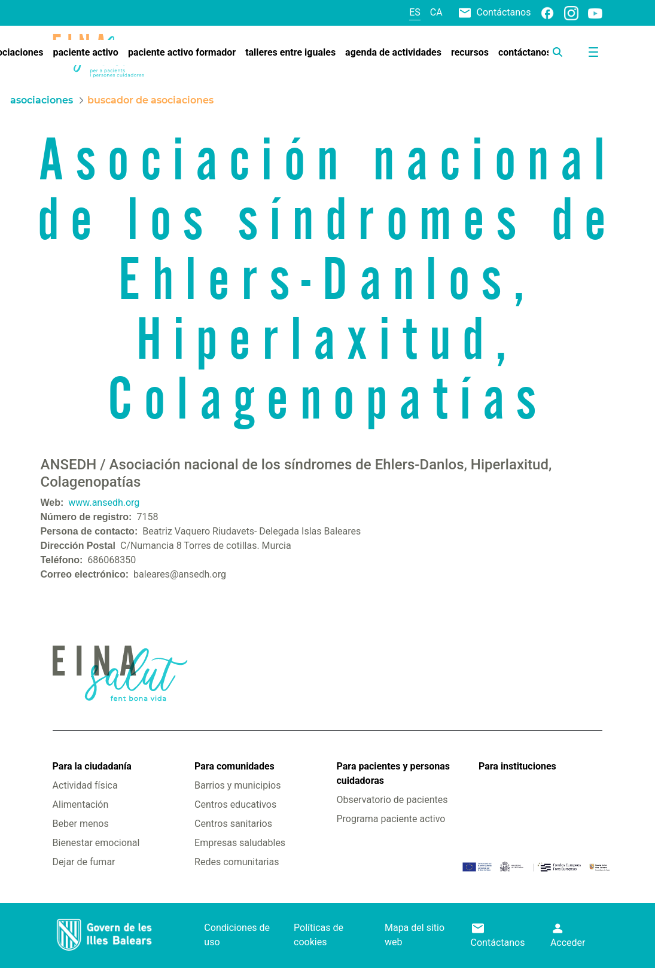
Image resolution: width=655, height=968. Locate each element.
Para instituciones (517, 766)
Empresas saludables (239, 842)
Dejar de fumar (84, 862)
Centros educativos (235, 804)
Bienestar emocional (96, 842)
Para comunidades (234, 766)
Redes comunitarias (236, 862)
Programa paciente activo (391, 819)
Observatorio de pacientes (392, 799)
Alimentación (81, 804)
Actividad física (85, 785)
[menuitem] (85, 53)
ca (436, 12)
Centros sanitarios (233, 823)
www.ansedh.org (103, 502)
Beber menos (81, 823)
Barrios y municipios (237, 785)
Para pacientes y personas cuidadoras (393, 773)
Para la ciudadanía (92, 766)
